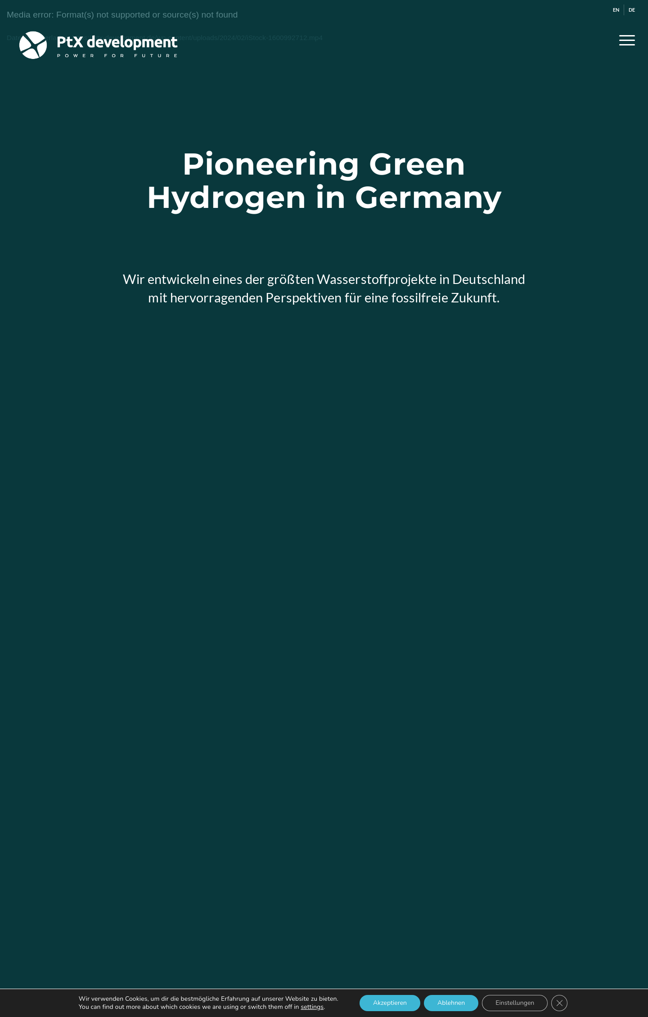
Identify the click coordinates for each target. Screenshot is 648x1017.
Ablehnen (451, 1003)
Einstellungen (514, 1003)
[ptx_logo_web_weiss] (98, 40)
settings (312, 1007)
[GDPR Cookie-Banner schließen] (559, 1003)
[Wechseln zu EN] (616, 9)
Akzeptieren (390, 1003)
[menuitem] (616, 9)
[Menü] (624, 40)
